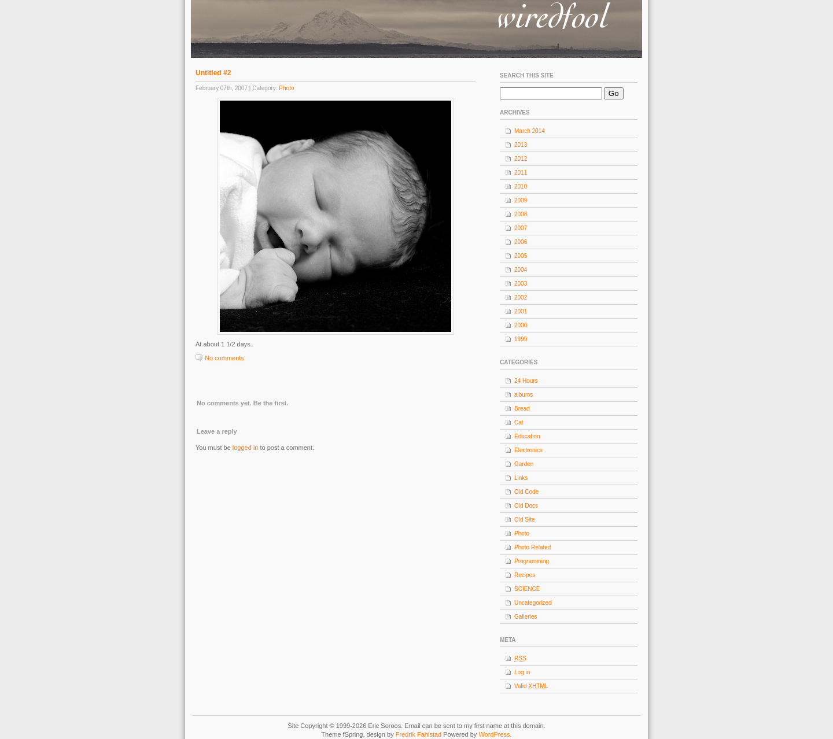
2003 (520, 283)
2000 (520, 325)
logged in (246, 447)
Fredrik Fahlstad (420, 734)
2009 (520, 200)
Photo (286, 88)
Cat (519, 422)
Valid (531, 686)
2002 (520, 297)
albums (523, 394)
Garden (523, 464)
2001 (520, 311)
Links (521, 478)
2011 (520, 172)
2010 (520, 186)
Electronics (528, 450)
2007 (520, 228)
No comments (224, 357)
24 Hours (526, 381)
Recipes (524, 575)
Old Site (524, 519)
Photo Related (532, 547)
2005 (520, 256)
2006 (520, 242)
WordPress (494, 734)
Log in (522, 672)
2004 (520, 270)
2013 (520, 145)
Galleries (525, 617)
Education (527, 436)
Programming (531, 561)
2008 (520, 214)
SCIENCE (527, 589)
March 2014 (529, 131)
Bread (522, 408)
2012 (520, 159)
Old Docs (526, 505)
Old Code (526, 492)
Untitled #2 (213, 73)
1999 (520, 339)
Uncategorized (532, 603)
